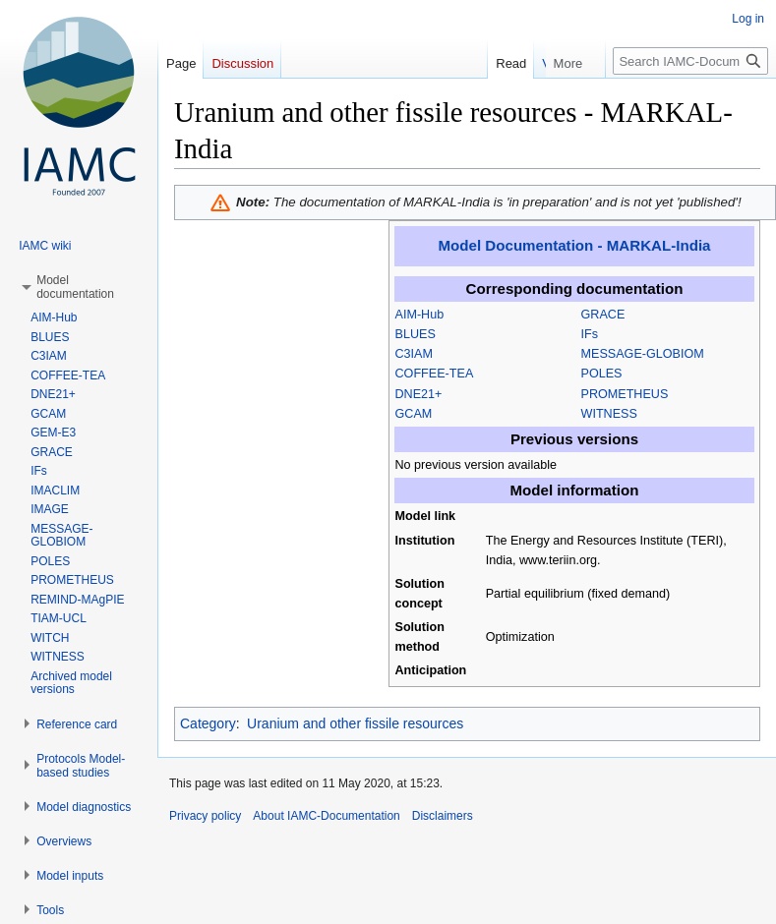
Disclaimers (442, 816)
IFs (590, 334)
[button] (75, 287)
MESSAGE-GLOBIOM (642, 354)
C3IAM (414, 354)
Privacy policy (205, 816)
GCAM (414, 414)
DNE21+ (419, 394)
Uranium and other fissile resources (355, 723)
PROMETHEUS (625, 394)
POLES (602, 373)
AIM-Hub (420, 314)
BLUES (415, 334)
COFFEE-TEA (434, 373)
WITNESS (609, 414)
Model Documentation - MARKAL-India (575, 245)
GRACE (603, 314)
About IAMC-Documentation (326, 816)
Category (208, 723)
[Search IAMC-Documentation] (690, 61)
